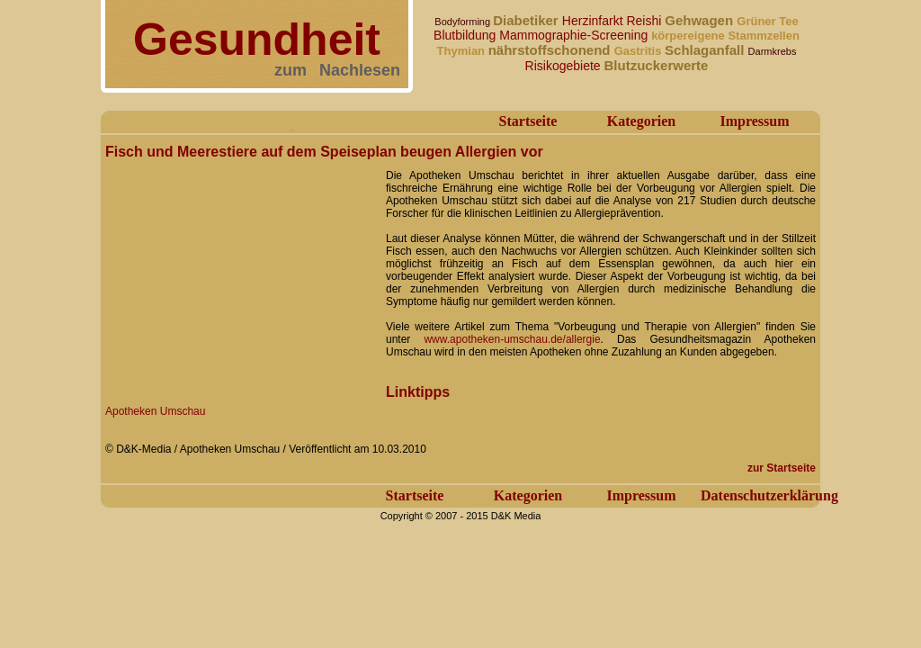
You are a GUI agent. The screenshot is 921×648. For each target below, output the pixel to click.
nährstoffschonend (551, 50)
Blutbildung (466, 35)
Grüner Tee (767, 21)
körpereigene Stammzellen (725, 35)
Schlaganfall (706, 50)
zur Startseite (781, 468)
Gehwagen (701, 20)
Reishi (645, 21)
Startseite (528, 121)
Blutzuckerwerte (656, 65)
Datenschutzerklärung (769, 495)
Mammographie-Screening (575, 35)
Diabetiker (527, 20)
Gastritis (639, 51)
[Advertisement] (240, 277)
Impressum (754, 121)
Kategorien (641, 121)
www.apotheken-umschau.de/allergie (512, 339)
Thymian (462, 51)
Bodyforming (463, 21)
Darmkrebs (772, 51)
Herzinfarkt (594, 21)
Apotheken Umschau (155, 411)
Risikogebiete (564, 65)
